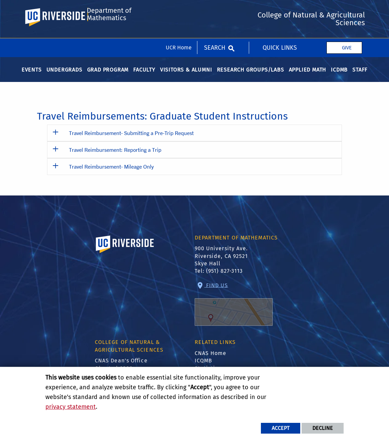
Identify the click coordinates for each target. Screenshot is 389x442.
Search (214, 9)
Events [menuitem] (32, 76)
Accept (280, 428)
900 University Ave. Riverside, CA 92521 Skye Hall (221, 262)
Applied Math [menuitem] (307, 76)
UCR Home (179, 9)
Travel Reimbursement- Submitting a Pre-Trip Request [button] (131, 139)
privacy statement (70, 406)
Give (347, 9)
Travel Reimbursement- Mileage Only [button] (111, 172)
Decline (322, 428)
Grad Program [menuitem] (108, 76)
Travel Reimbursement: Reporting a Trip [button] (115, 155)
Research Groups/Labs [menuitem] (250, 76)
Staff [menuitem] (359, 76)
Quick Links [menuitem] (280, 9)
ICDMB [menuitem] (339, 76)
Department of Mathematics (108, 38)
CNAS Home (211, 359)
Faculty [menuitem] (144, 76)
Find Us (234, 310)
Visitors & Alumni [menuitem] (186, 76)
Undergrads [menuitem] (64, 76)
